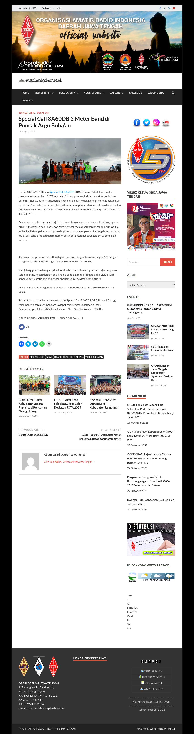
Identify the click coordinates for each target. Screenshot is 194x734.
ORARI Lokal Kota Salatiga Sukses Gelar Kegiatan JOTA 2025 (68, 403)
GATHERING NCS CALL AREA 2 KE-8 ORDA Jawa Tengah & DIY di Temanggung (149, 308)
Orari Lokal (61, 357)
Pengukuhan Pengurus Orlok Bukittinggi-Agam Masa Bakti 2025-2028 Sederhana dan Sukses (148, 481)
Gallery (115, 92)
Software (46, 8)
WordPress (156, 728)
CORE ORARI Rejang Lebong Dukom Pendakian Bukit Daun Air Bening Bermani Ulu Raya (149, 458)
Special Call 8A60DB (61, 191)
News (49, 357)
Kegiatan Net (37, 357)
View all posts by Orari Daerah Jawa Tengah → (69, 461)
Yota (59, 8)
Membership (42, 92)
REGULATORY (67, 92)
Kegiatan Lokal (27, 113)
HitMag (171, 728)
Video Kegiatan (94, 357)
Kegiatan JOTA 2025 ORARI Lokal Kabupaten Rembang (103, 403)
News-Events (92, 92)
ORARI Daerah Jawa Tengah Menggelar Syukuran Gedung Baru (162, 372)
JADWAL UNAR (156, 92)
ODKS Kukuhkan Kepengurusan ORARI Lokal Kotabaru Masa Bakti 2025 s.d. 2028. (150, 435)
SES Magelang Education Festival (162, 348)
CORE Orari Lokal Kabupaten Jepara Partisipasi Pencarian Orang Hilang (33, 405)
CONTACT (27, 100)
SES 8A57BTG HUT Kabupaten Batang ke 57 (163, 329)
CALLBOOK (135, 92)
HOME (25, 92)
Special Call (43, 113)
